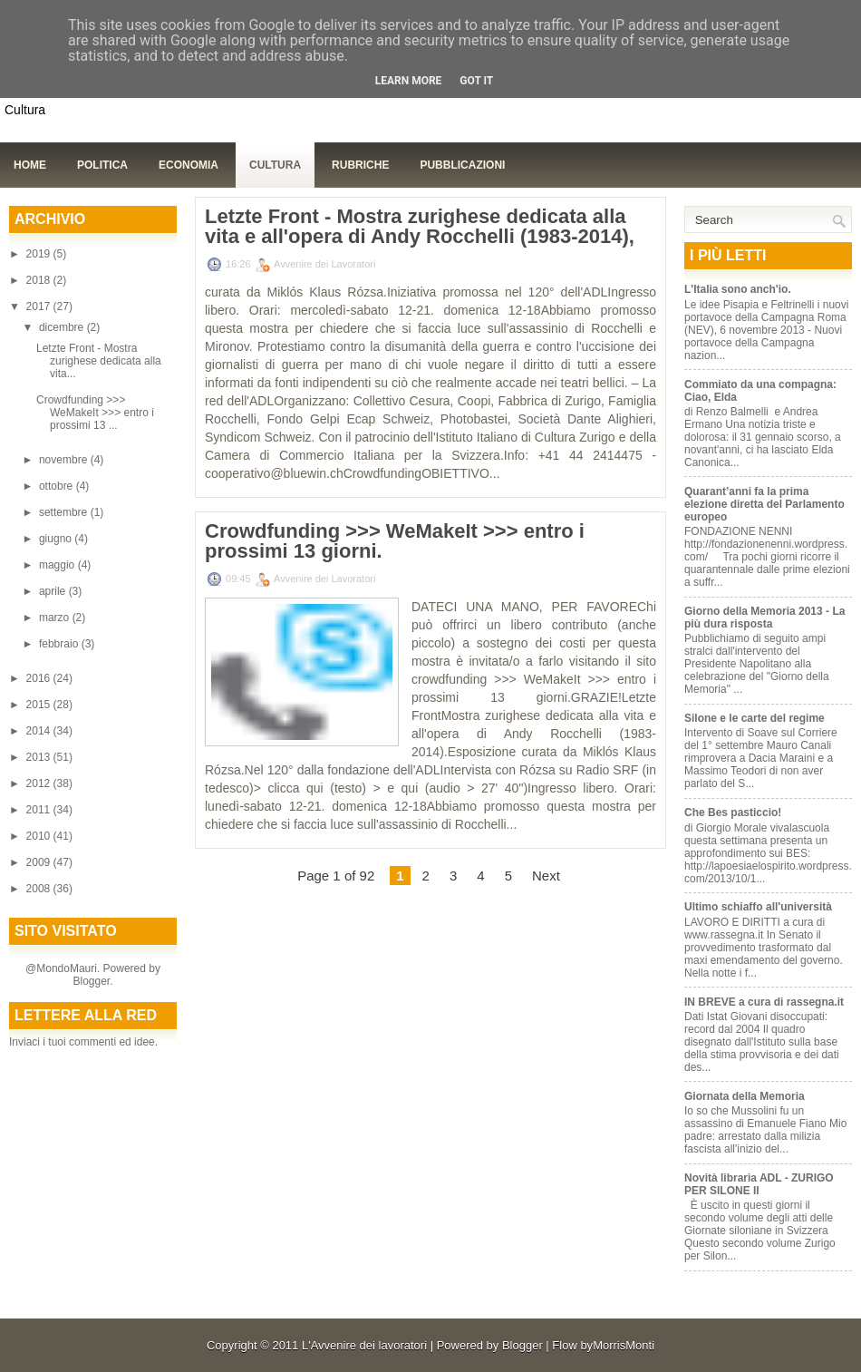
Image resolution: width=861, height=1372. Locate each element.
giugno (56, 538)
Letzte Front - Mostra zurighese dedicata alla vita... (98, 361)
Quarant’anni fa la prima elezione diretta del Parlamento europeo (764, 504)
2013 (39, 757)
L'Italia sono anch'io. (737, 289)
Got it (476, 80)
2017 (39, 306)
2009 (39, 862)
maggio (58, 565)
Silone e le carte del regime (754, 718)
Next (546, 875)
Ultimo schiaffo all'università (758, 906)
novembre (65, 459)
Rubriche (360, 165)
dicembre (63, 327)
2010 (39, 836)
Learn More (408, 80)
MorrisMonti (623, 1345)
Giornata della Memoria (744, 1096)
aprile (54, 591)
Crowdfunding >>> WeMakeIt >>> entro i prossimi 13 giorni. (395, 541)
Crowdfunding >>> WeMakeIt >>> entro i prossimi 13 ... (95, 413)
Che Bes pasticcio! (732, 812)
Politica (102, 165)
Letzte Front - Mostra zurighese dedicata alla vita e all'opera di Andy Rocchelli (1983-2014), (419, 227)
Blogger (91, 981)
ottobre (57, 486)
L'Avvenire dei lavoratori (364, 1345)
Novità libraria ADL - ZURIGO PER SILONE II (759, 1184)
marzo (56, 617)
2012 (39, 783)
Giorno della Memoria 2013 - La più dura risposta (764, 617)
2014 (39, 731)
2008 (39, 888)
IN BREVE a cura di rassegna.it (764, 1002)
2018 (39, 280)
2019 (39, 254)
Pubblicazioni (462, 165)
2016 (39, 678)
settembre (65, 512)
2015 (39, 704)
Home (30, 165)
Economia (188, 165)
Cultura (275, 165)
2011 (39, 809)
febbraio (60, 643)
